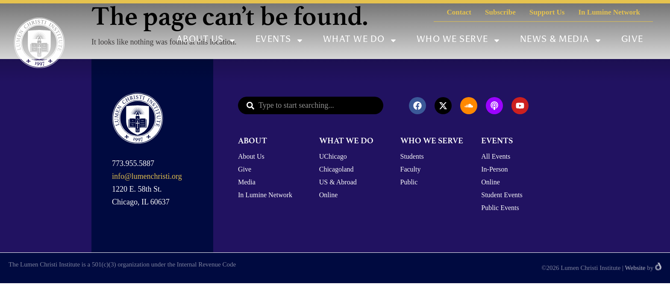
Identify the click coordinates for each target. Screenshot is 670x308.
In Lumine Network (609, 12)
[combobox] (310, 105)
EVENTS (497, 140)
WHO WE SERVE (431, 140)
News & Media (561, 40)
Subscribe (500, 12)
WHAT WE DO (346, 140)
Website (635, 267)
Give (632, 40)
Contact (459, 12)
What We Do (360, 40)
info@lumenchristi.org (147, 176)
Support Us (547, 12)
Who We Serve (459, 40)
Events (280, 40)
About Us (206, 40)
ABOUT (252, 140)
